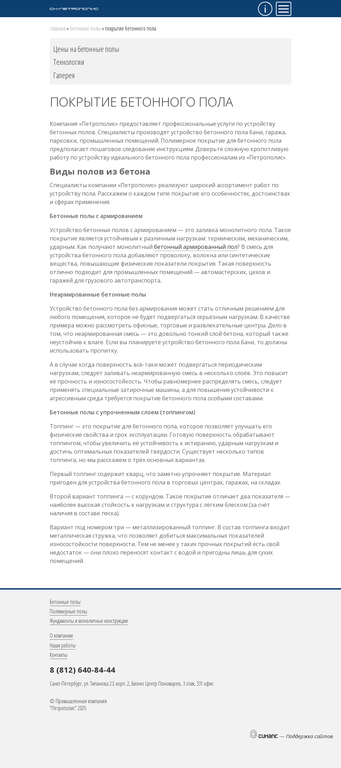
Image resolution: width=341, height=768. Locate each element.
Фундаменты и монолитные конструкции (89, 621)
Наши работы (63, 645)
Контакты (58, 655)
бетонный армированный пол (195, 247)
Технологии (68, 61)
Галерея (64, 75)
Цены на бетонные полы (86, 48)
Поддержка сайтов (309, 736)
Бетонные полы (85, 28)
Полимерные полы (68, 611)
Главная (57, 28)
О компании (61, 635)
